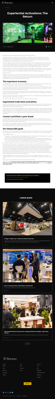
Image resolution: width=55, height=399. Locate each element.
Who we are (22, 368)
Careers (21, 370)
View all (27, 343)
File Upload (39, 377)
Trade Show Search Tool (41, 372)
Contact (27, 383)
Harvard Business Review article (14, 86)
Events (4, 368)
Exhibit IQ (4, 374)
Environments (5, 372)
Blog (37, 368)
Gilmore (37, 109)
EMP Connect (39, 374)
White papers (39, 370)
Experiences (5, 370)
